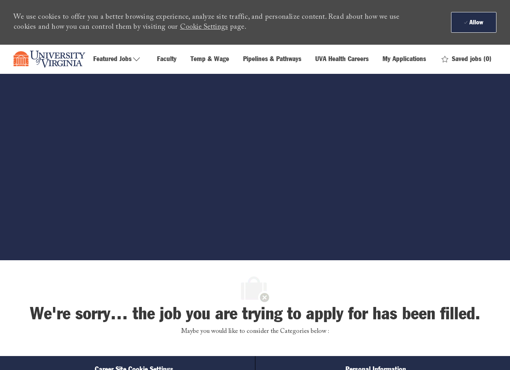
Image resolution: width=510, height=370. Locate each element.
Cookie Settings (204, 27)
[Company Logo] (49, 59)
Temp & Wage (209, 59)
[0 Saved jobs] (466, 59)
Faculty (167, 59)
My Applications (404, 59)
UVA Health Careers (342, 59)
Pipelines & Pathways (272, 59)
